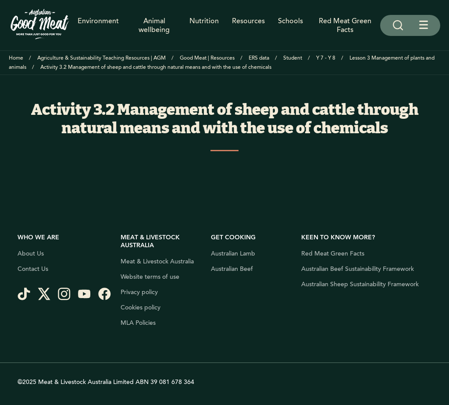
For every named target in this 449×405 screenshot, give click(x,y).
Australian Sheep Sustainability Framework (360, 284)
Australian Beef (232, 269)
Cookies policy (140, 308)
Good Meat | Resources (207, 58)
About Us (31, 254)
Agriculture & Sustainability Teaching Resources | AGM (101, 58)
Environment (98, 21)
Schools (290, 21)
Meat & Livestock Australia (157, 261)
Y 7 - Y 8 (325, 58)
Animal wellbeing (154, 25)
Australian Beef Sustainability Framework (357, 269)
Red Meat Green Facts (345, 25)
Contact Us (33, 269)
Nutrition (204, 21)
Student (292, 58)
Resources (248, 21)
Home (16, 58)
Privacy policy (139, 292)
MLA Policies (138, 323)
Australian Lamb (233, 254)
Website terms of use (150, 277)
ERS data (259, 58)
